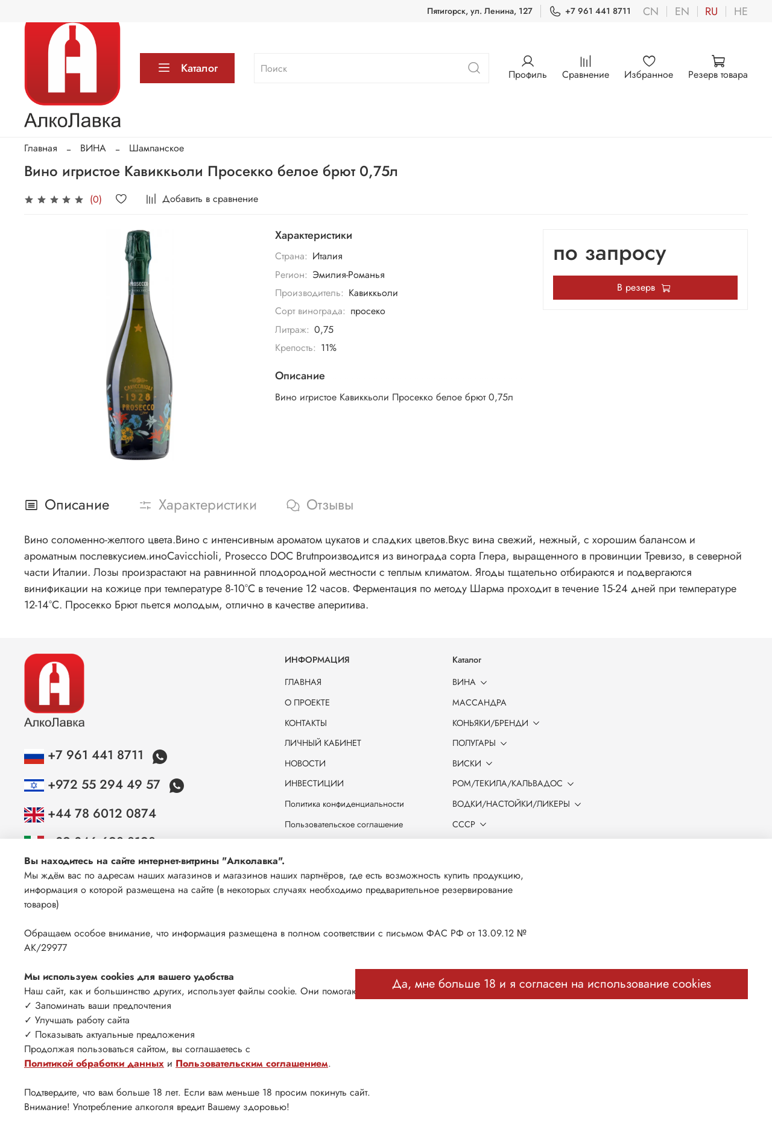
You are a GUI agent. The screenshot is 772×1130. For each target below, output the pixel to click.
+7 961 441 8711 (590, 11)
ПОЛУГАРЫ (481, 743)
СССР (471, 824)
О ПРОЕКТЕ (307, 702)
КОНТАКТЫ (306, 723)
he (741, 11)
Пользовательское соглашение (344, 824)
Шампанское (156, 148)
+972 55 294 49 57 (94, 784)
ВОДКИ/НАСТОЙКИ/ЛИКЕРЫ (519, 804)
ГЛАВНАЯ (303, 682)
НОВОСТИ (305, 763)
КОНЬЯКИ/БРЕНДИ (498, 723)
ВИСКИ (474, 763)
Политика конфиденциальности (344, 804)
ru (711, 11)
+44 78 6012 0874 (90, 813)
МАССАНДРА (479, 702)
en (682, 11)
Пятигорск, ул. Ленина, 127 (480, 11)
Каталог (187, 68)
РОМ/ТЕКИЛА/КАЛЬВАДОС (515, 783)
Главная (40, 148)
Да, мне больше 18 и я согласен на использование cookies (551, 984)
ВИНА (93, 148)
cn (651, 11)
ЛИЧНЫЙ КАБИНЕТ (323, 743)
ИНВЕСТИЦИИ (314, 783)
